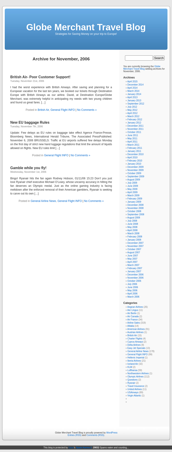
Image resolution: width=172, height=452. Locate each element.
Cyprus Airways (135, 342)
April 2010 (132, 157)
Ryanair (131, 383)
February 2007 (134, 268)
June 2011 (132, 135)
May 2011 (132, 138)
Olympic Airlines (135, 376)
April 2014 (132, 88)
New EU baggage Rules (29, 122)
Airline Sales (133, 323)
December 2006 (135, 274)
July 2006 (132, 284)
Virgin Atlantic (134, 395)
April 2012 (132, 113)
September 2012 (135, 103)
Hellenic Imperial (135, 357)
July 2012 (132, 107)
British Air (43, 109)
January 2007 (134, 271)
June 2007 (132, 255)
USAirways (133, 392)
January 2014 (134, 94)
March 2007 (133, 265)
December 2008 (135, 205)
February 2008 (134, 236)
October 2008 (134, 211)
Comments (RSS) (95, 435)
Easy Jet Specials (136, 348)
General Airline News (43, 201)
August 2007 (133, 252)
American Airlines (136, 329)
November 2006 (135, 278)
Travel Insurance (135, 386)
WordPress (111, 432)
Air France (132, 319)
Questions (132, 380)
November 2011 (135, 129)
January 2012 (134, 122)
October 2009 (134, 173)
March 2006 (133, 297)
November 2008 (135, 208)
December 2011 (135, 126)
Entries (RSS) (74, 435)
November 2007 (135, 246)
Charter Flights (134, 338)
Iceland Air (132, 364)
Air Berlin (132, 313)
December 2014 (135, 84)
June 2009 (132, 186)
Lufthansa (132, 370)
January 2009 (134, 202)
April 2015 (132, 81)
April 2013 (132, 97)
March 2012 (133, 116)
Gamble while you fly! (28, 168)
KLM (129, 367)
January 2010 (134, 164)
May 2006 (132, 290)
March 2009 (133, 195)
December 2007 (135, 243)
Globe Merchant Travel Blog (86, 27)
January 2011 (134, 151)
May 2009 (132, 189)
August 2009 (133, 179)
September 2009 (135, 176)
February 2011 (134, 148)
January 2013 (134, 100)
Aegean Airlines (135, 307)
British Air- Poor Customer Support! (40, 77)
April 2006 (132, 293)
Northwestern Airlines (138, 373)
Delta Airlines (134, 345)
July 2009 (132, 183)
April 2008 (132, 230)
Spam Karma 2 (84, 447)
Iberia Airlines (134, 361)
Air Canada (133, 316)
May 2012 (132, 110)
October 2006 (134, 281)
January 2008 (134, 240)
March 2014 (133, 91)
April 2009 (132, 192)
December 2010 (135, 154)
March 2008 (133, 233)
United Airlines (134, 389)
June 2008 (132, 224)
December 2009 (135, 167)
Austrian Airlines (135, 332)
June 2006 (132, 287)
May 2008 (132, 227)
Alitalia (130, 326)
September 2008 (135, 214)
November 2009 (135, 170)
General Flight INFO (62, 109)
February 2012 (134, 119)
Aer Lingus (132, 310)
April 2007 (132, 262)
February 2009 (134, 198)
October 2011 (134, 132)
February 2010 (134, 160)
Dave (71, 447)
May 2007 (132, 259)
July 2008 (132, 221)
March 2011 (133, 145)
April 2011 (132, 141)
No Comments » (87, 109)
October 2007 (134, 249)
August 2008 (133, 217)
